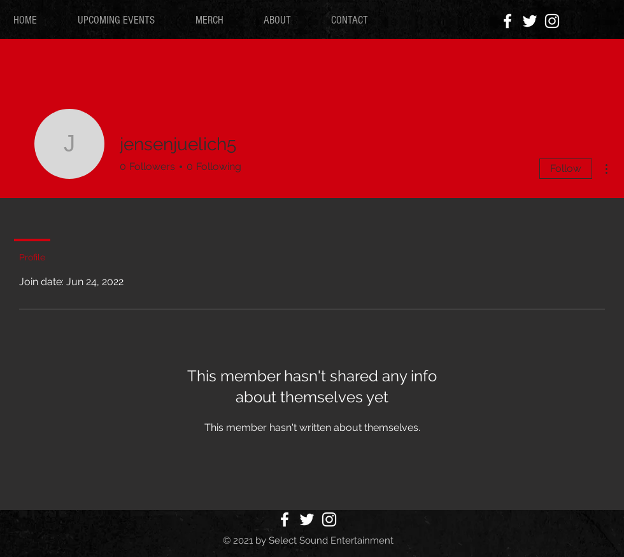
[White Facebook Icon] (507, 21)
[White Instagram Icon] (552, 21)
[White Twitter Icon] (529, 21)
